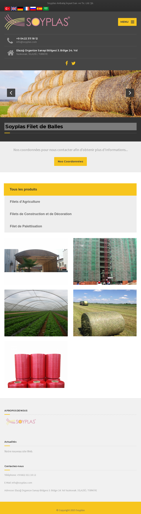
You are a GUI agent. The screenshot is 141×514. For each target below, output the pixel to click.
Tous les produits (23, 189)
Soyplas (80, 510)
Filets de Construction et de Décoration (41, 214)
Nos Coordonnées (70, 161)
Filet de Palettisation (26, 226)
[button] (11, 93)
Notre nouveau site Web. (18, 451)
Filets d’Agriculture (25, 202)
